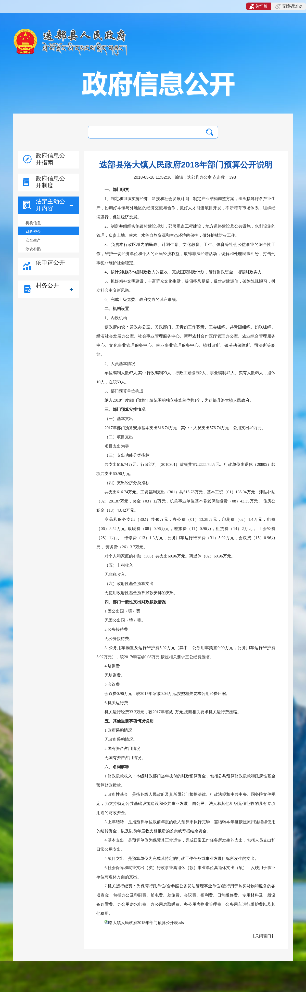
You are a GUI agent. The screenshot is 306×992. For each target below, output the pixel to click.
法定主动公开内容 (50, 205)
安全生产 (33, 240)
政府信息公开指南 (50, 159)
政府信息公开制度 (50, 182)
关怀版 (258, 6)
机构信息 (33, 223)
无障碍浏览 (288, 6)
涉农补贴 (33, 249)
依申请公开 (50, 262)
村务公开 (47, 285)
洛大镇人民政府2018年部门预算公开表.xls (146, 922)
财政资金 (33, 231)
